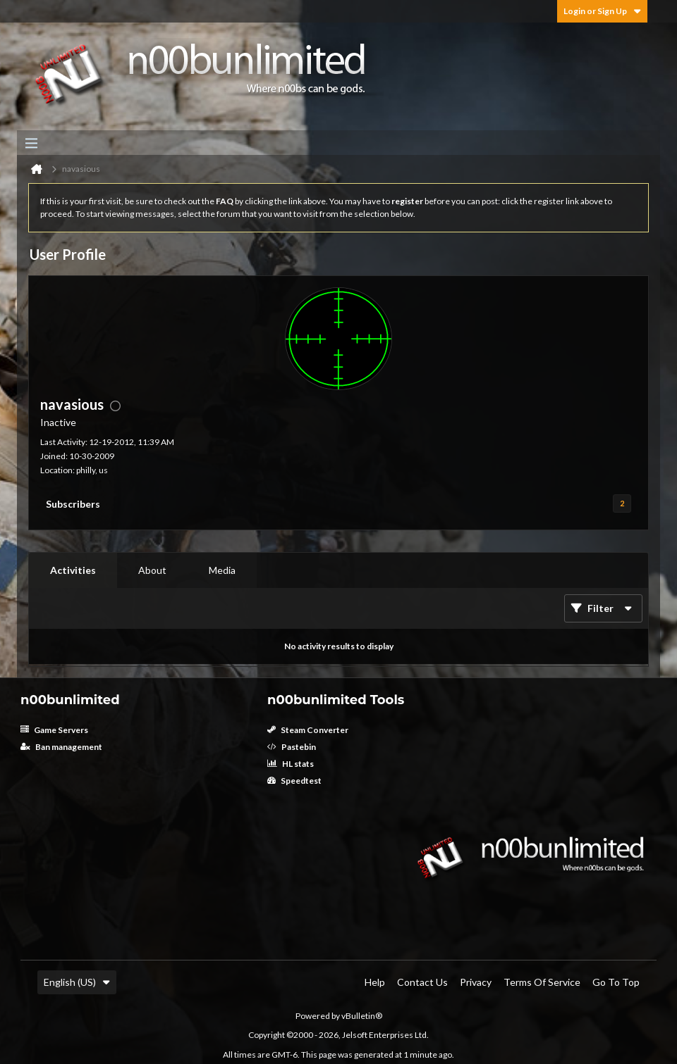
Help (375, 982)
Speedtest (294, 780)
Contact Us (422, 982)
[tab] (73, 570)
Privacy (476, 982)
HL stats (290, 763)
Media (222, 570)
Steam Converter (307, 730)
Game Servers (54, 730)
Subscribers (73, 504)
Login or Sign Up (602, 11)
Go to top (616, 982)
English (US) (77, 982)
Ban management (61, 746)
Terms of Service (542, 982)
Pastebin (291, 746)
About (152, 570)
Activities (73, 570)
